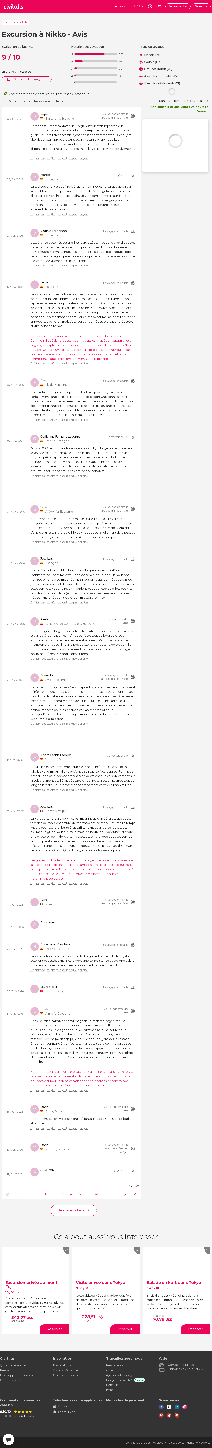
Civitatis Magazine (65, 1370)
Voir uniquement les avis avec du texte (36, 101)
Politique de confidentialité (182, 1442)
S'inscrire (201, 6)
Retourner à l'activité (15, 22)
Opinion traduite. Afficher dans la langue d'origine (59, 158)
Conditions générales (137, 1442)
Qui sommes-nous (13, 1365)
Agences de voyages (120, 1375)
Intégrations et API (119, 1380)
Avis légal (158, 1442)
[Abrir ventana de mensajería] (8, 1439)
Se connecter (178, 6)
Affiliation (112, 1370)
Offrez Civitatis (10, 1380)
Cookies (205, 1442)
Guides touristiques (66, 1375)
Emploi (111, 1389)
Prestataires (114, 1365)
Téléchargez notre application (77, 1400)
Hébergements (117, 1385)
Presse (4, 1370)
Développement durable (17, 1375)
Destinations (62, 1365)
